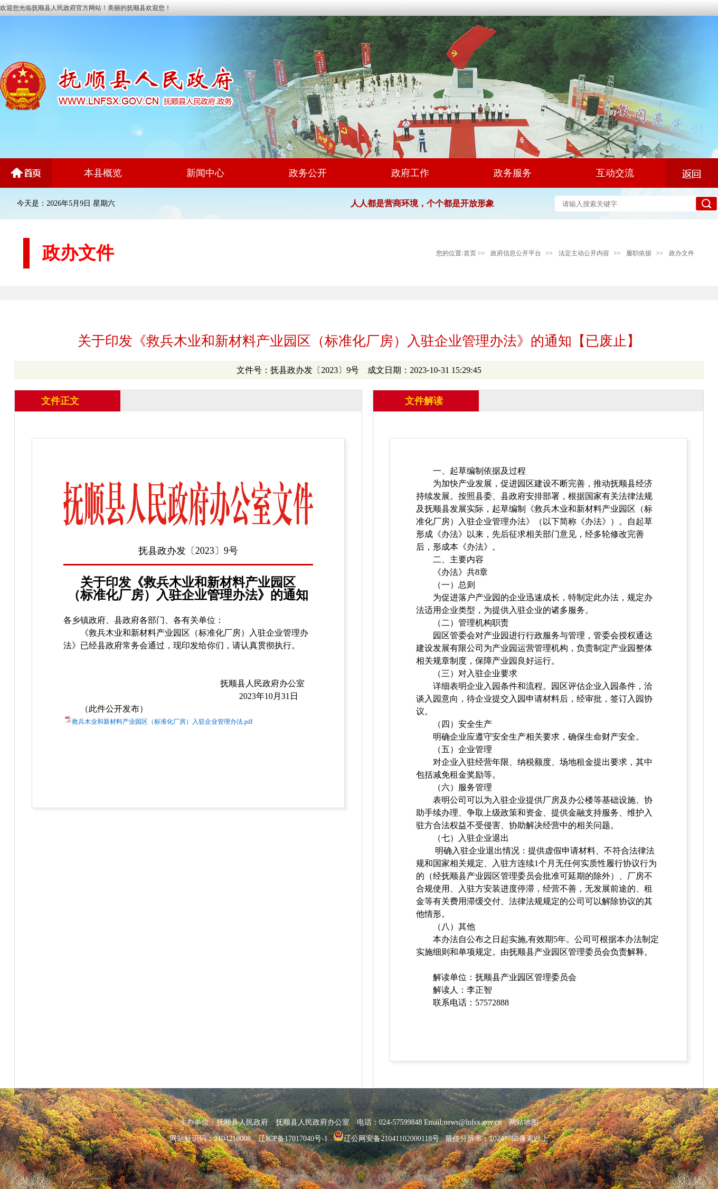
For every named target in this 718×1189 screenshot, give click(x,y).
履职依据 (638, 253)
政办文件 (681, 253)
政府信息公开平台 (515, 253)
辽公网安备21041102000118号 (386, 1139)
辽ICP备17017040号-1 (292, 1139)
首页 (470, 253)
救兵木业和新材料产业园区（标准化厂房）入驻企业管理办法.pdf (162, 721)
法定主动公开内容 (584, 253)
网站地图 (523, 1122)
